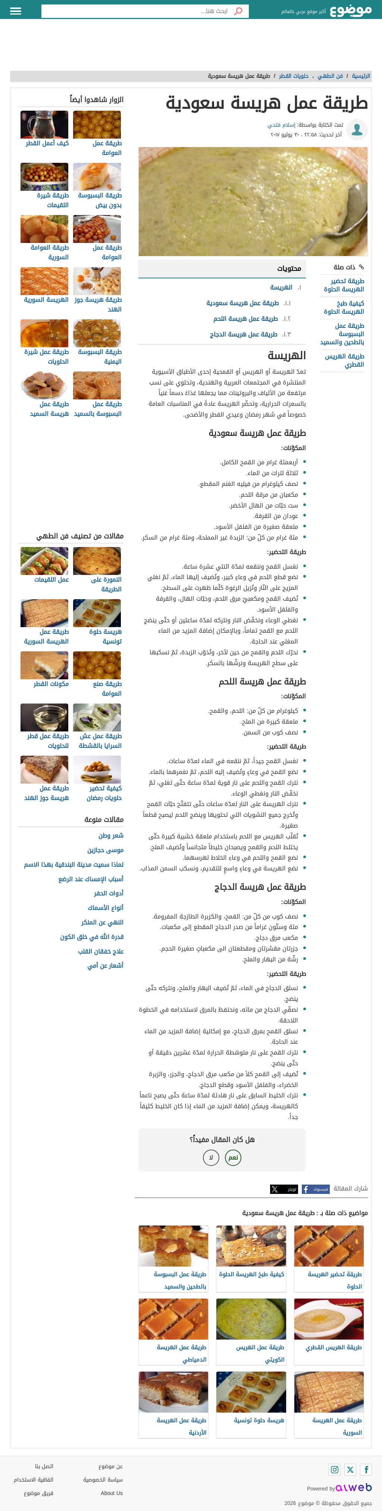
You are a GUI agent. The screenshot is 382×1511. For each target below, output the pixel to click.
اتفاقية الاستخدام (33, 1480)
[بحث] (238, 11)
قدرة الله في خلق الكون (91, 937)
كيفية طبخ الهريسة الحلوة (344, 307)
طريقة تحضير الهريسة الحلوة (344, 285)
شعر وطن (110, 836)
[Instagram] (335, 1470)
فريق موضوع (38, 1493)
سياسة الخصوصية (103, 1480)
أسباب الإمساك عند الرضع (90, 879)
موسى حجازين (105, 850)
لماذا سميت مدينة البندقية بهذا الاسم (73, 865)
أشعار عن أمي (105, 966)
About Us (112, 1493)
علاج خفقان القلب (100, 951)
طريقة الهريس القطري (344, 360)
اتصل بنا (44, 1466)
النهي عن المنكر (102, 922)
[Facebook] (366, 1470)
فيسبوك (320, 1189)
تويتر (292, 1189)
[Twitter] (350, 1470)
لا (211, 1157)
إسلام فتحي (281, 125)
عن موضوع (110, 1466)
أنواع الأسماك (105, 908)
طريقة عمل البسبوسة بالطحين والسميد (342, 334)
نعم (233, 1157)
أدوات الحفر (108, 893)
